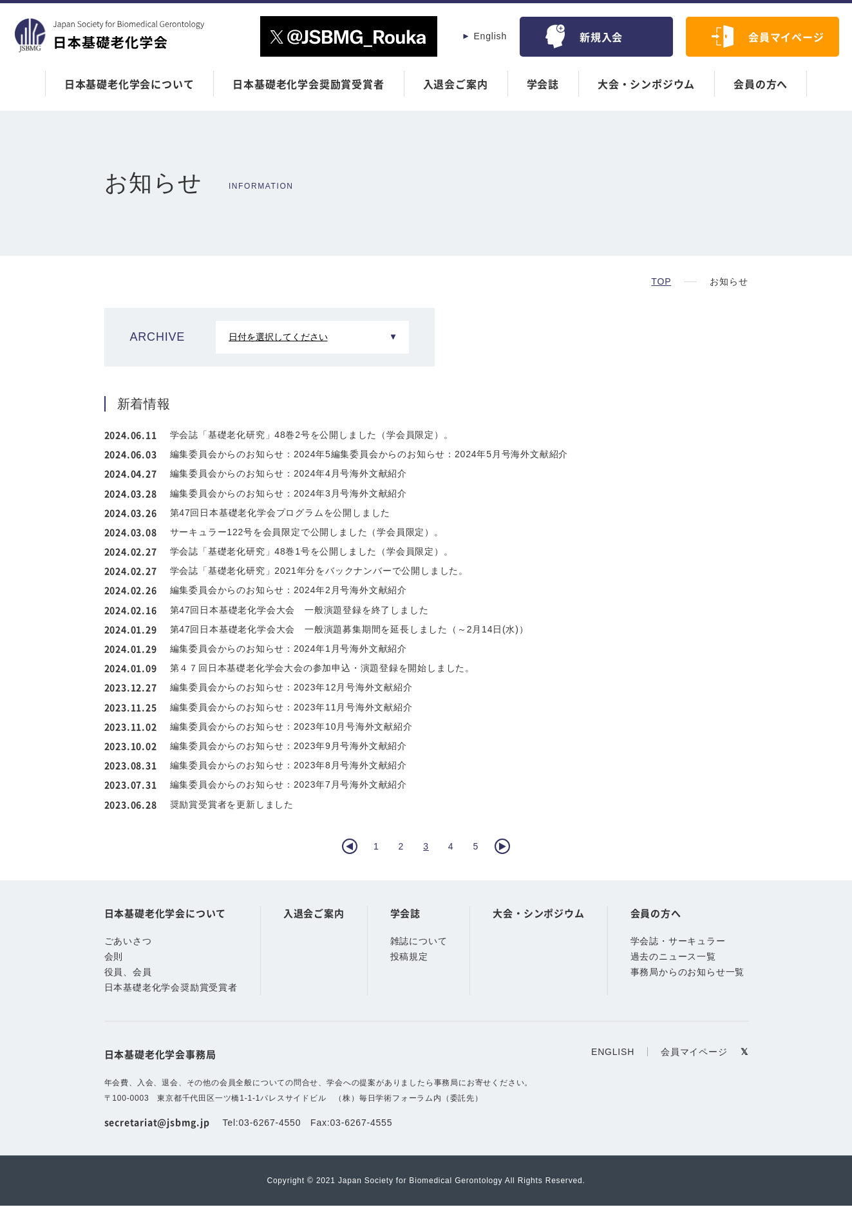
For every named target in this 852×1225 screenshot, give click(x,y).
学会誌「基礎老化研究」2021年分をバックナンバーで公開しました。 (319, 570)
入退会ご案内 (455, 83)
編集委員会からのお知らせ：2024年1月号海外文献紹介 (289, 648)
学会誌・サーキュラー (678, 961)
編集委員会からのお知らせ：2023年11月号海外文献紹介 (291, 707)
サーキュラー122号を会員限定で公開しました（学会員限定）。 (307, 532)
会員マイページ (786, 36)
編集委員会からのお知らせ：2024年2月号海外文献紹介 (289, 590)
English (490, 36)
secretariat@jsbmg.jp (157, 1141)
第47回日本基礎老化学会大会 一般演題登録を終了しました (299, 609)
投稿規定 (409, 977)
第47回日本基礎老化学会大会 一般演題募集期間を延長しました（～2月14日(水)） (350, 629)
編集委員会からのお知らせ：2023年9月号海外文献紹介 (289, 745)
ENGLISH (614, 1071)
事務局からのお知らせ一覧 (687, 992)
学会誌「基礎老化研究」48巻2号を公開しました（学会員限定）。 (312, 434)
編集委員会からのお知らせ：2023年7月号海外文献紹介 (289, 784)
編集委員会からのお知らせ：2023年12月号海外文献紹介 (291, 687)
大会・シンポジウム (646, 83)
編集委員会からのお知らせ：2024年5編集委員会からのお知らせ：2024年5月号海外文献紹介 (370, 454)
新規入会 (601, 36)
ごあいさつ (128, 961)
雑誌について (419, 961)
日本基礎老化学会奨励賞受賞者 (308, 83)
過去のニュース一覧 (673, 977)
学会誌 (543, 83)
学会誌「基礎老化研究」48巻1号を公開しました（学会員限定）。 (312, 551)
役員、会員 (128, 992)
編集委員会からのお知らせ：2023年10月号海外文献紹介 (291, 726)
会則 (114, 977)
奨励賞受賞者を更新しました (232, 804)
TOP (661, 281)
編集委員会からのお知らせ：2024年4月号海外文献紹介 (289, 473)
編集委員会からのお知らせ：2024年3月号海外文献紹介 (289, 493)
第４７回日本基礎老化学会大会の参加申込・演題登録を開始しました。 (322, 667)
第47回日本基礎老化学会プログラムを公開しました (280, 512)
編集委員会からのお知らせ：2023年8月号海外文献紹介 (289, 765)
